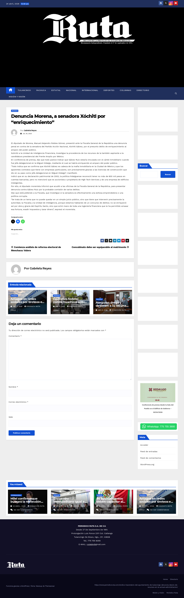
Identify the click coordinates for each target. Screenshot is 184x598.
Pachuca (41, 90)
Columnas (125, 90)
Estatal (56, 90)
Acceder (144, 445)
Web (11, 417)
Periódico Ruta (172, 593)
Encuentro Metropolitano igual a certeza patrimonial (68, 501)
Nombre (13, 387)
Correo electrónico (18, 402)
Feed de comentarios (150, 458)
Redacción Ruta (118, 310)
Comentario (15, 336)
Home (165, 579)
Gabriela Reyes (30, 130)
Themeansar (50, 586)
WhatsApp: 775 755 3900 (161, 426)
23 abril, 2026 (19, 506)
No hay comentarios (23, 510)
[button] (176, 93)
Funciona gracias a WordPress (18, 586)
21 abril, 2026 (105, 506)
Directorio (143, 90)
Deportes (109, 90)
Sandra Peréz (78, 506)
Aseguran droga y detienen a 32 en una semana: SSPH (111, 305)
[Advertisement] (92, 66)
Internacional (90, 90)
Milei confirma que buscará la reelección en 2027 (25, 501)
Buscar (144, 165)
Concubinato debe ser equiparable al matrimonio (100, 247)
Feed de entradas (148, 451)
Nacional (71, 90)
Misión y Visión (17, 97)
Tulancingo (24, 90)
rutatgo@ (91, 544)
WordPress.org (147, 464)
